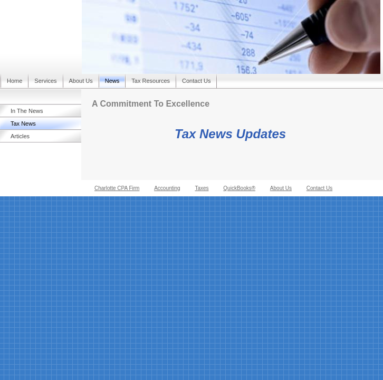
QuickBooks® (239, 188)
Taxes (201, 188)
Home (14, 81)
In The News (27, 111)
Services (45, 81)
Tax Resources (150, 81)
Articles (20, 136)
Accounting (167, 188)
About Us (81, 81)
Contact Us (196, 81)
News (112, 81)
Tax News (23, 123)
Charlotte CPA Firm (116, 188)
